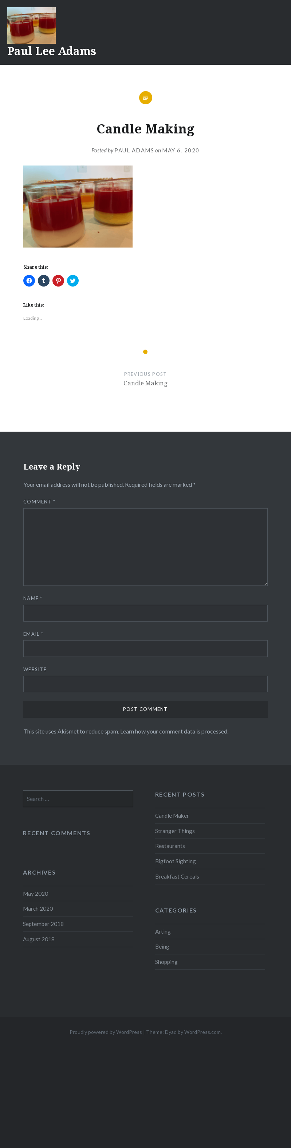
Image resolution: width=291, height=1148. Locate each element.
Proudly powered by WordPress (106, 1032)
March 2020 (38, 908)
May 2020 (35, 893)
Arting (163, 931)
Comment (39, 502)
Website (35, 669)
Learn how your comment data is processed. (174, 731)
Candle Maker (172, 815)
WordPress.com (202, 1032)
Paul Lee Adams (51, 50)
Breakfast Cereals (177, 876)
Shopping (166, 961)
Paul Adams (134, 150)
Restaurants (170, 845)
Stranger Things (175, 831)
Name (33, 598)
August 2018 (39, 939)
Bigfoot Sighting (175, 861)
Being (162, 946)
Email (33, 634)
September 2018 (43, 924)
